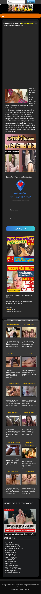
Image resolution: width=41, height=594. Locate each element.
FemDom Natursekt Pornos (12, 548)
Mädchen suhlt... (29, 412)
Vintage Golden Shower (11, 572)
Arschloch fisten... (29, 354)
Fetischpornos (19, 295)
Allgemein (7, 543)
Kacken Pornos (9, 556)
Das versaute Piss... (29, 383)
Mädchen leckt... (13, 471)
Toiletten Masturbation (11, 569)
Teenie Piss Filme (10, 567)
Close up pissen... (30, 471)
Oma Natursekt (9, 561)
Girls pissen (8, 554)
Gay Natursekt (9, 552)
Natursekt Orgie (9, 558)
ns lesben (19, 303)
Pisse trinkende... (13, 412)
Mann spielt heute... (13, 324)
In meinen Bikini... (14, 442)
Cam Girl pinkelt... (14, 354)
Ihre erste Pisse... (29, 324)
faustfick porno (17, 301)
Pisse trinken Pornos (11, 565)
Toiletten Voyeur (9, 571)
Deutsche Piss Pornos (11, 546)
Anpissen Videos (9, 545)
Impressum (14, 589)
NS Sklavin (8, 559)
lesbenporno (10, 303)
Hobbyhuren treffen (27, 23)
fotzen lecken (27, 301)
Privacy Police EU (24, 589)
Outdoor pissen (9, 563)
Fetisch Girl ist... (13, 383)
